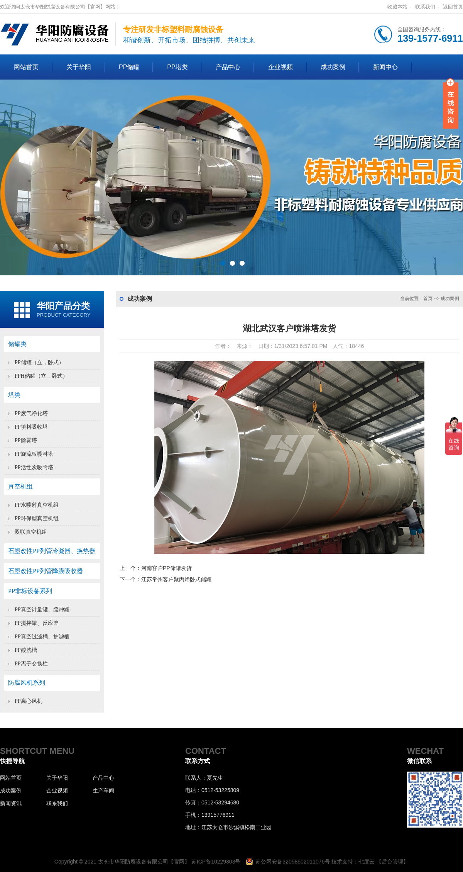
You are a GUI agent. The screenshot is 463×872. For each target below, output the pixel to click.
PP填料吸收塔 (31, 427)
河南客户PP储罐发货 (166, 568)
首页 (428, 298)
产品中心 (228, 67)
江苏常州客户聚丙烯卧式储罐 (176, 579)
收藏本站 (397, 7)
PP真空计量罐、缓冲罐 (42, 609)
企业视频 (280, 67)
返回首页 (453, 7)
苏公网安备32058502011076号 (292, 861)
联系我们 (425, 7)
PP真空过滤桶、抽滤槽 (42, 637)
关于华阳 (78, 67)
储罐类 (17, 344)
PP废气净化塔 (31, 413)
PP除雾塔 (26, 440)
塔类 (14, 395)
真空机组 (20, 486)
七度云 (366, 861)
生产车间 (103, 790)
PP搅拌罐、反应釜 (37, 623)
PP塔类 (177, 67)
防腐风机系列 (26, 682)
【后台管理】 (392, 861)
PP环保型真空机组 (37, 518)
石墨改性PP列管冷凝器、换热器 (51, 551)
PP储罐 (129, 67)
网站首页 (26, 67)
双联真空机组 (31, 532)
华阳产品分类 (63, 306)
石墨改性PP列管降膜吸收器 (45, 571)
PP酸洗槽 (26, 650)
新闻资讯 (11, 803)
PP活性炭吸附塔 (34, 467)
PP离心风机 (28, 701)
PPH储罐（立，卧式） (41, 376)
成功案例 (333, 67)
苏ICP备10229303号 (216, 861)
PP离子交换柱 (31, 664)
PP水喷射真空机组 (37, 505)
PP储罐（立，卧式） (39, 362)
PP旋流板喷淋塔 (34, 454)
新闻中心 (385, 67)
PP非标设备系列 (30, 591)
